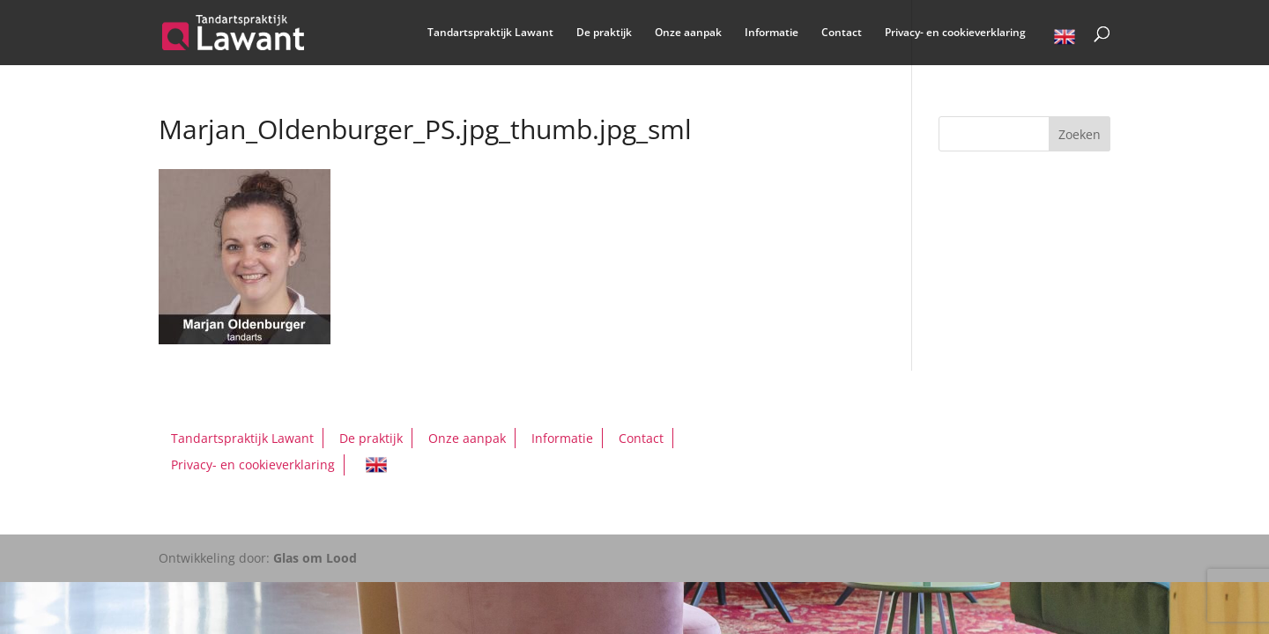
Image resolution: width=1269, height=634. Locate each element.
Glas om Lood (315, 557)
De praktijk (604, 33)
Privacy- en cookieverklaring (955, 33)
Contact (841, 33)
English (1064, 39)
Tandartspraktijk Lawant (490, 33)
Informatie (771, 33)
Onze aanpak (688, 33)
